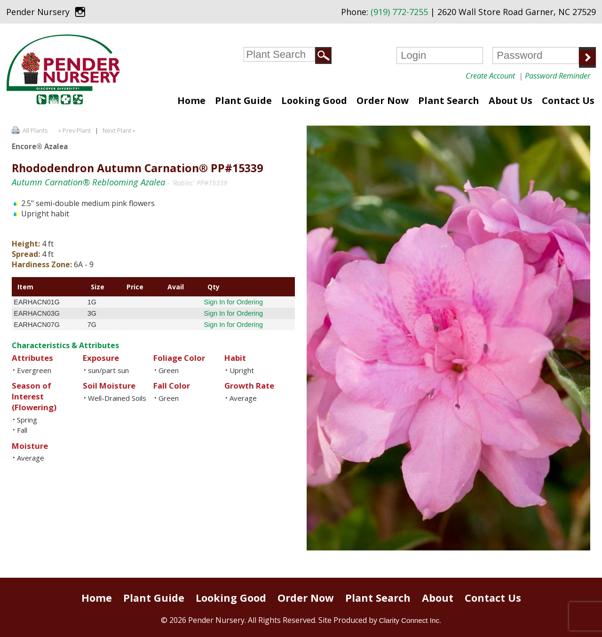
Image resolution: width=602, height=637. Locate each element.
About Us (510, 100)
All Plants (35, 130)
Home (191, 100)
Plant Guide (243, 100)
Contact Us (568, 100)
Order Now (382, 100)
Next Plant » (120, 130)
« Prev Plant (73, 130)
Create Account (490, 75)
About (437, 598)
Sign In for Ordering (233, 302)
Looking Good (314, 100)
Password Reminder (557, 75)
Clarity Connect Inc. (410, 620)
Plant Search (448, 100)
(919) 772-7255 (399, 11)
